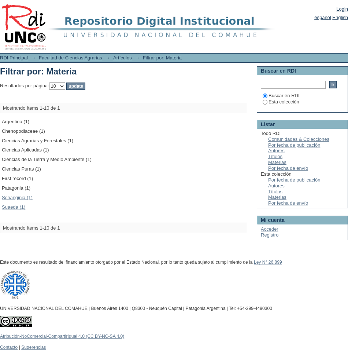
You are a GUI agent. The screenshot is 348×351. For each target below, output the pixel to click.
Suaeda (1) (13, 207)
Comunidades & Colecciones (298, 139)
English (340, 17)
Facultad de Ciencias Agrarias (70, 58)
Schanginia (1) (17, 197)
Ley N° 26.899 (268, 262)
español (322, 17)
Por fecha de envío (288, 168)
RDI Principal (14, 58)
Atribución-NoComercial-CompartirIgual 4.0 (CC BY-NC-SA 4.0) (62, 336)
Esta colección (281, 102)
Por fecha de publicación (294, 145)
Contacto (9, 347)
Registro (269, 235)
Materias (277, 162)
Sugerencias (33, 347)
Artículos (122, 58)
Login (342, 9)
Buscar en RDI (281, 95)
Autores (276, 150)
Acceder (269, 229)
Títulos (275, 156)
